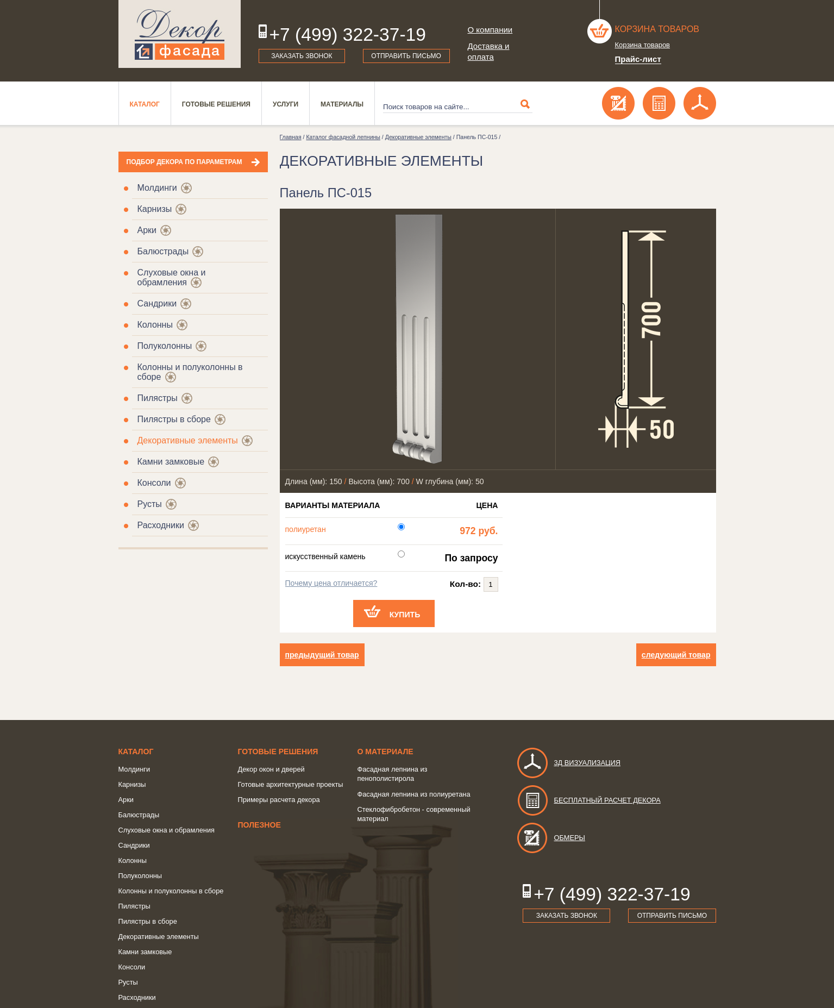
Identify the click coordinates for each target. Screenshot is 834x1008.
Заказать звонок (301, 56)
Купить (405, 614)
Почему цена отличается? (331, 583)
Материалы (342, 104)
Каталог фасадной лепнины (343, 137)
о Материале (385, 751)
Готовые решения (216, 104)
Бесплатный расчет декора (588, 800)
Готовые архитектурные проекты (290, 784)
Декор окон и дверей (271, 769)
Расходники (160, 525)
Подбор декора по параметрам (184, 162)
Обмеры (550, 838)
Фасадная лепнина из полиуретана (414, 794)
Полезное (259, 825)
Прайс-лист (638, 59)
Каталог (145, 104)
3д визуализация (568, 763)
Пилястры (157, 398)
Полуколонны (164, 345)
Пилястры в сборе (174, 419)
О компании (490, 29)
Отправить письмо (406, 56)
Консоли (154, 482)
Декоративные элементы (187, 440)
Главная (291, 137)
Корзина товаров (657, 29)
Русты (149, 504)
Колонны (155, 324)
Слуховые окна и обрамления (171, 277)
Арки (147, 230)
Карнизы (154, 209)
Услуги (285, 104)
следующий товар (676, 654)
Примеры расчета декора (279, 800)
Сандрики (157, 303)
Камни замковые (171, 461)
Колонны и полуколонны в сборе (171, 891)
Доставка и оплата (489, 51)
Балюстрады (163, 251)
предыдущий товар (322, 654)
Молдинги (157, 187)
